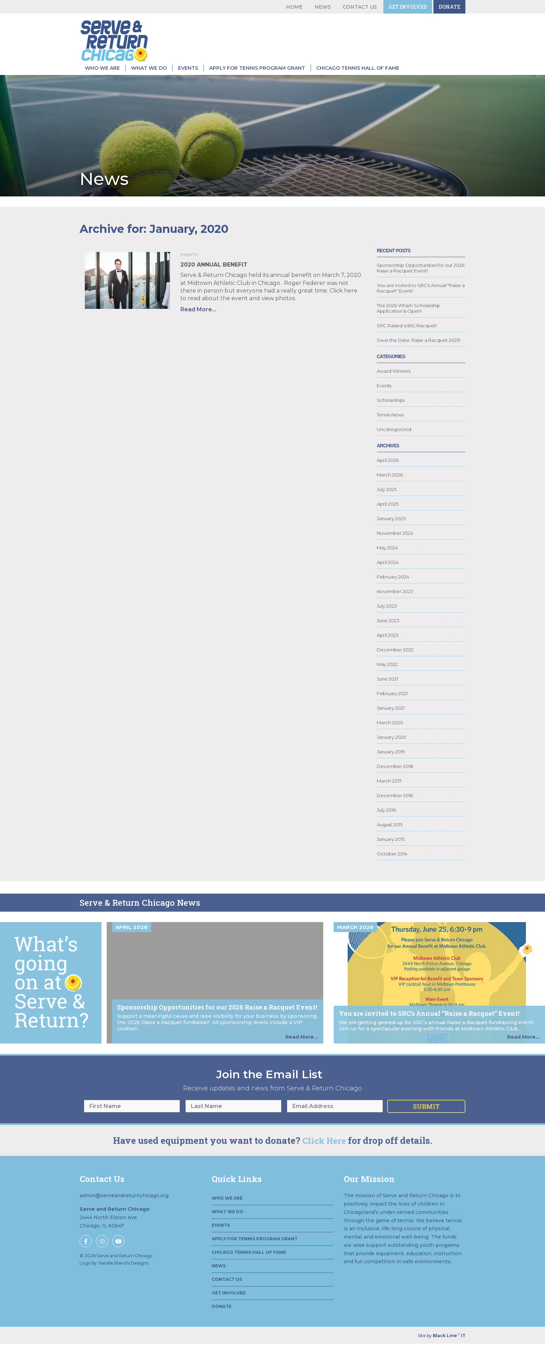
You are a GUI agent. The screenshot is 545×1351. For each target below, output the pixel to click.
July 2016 (386, 820)
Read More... (188, 309)
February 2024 (393, 587)
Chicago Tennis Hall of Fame (357, 68)
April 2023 (388, 645)
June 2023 (388, 631)
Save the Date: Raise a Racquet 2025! (418, 350)
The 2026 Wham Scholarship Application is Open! (408, 318)
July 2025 (387, 500)
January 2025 (391, 529)
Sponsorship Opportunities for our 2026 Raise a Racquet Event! (420, 278)
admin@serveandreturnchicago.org (124, 1226)
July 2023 (387, 616)
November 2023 (395, 602)
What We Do (149, 68)
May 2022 (387, 674)
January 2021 (391, 718)
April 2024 (388, 572)
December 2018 (395, 776)
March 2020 (390, 733)
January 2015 (391, 849)
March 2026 (390, 485)
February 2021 (392, 704)
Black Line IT (449, 1335)
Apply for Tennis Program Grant (257, 68)
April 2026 (388, 470)
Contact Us (360, 7)
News (323, 7)
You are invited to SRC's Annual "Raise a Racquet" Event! (421, 298)
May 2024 (387, 558)
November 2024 (395, 543)
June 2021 (387, 689)
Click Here (324, 1171)
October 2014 (392, 864)
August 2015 (389, 835)
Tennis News (390, 425)
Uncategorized (394, 439)
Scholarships (391, 410)
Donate (449, 6)
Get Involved (408, 6)
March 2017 (389, 791)
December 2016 (395, 806)
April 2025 (387, 514)
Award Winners (393, 381)
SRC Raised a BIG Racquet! (407, 336)
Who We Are (102, 68)
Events (188, 68)
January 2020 (391, 747)
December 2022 (395, 660)
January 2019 (391, 762)
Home (294, 7)
